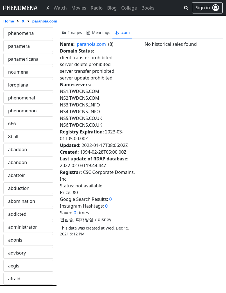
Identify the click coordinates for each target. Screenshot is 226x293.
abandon (17, 162)
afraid (14, 279)
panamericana (23, 59)
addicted (17, 214)
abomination (21, 201)
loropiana (18, 85)
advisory (17, 253)
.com (122, 32)
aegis (13, 266)
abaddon (17, 149)
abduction (19, 188)
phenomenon (22, 111)
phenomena (21, 33)
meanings (98, 32)
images (72, 32)
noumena (18, 72)
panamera (19, 46)
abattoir (16, 175)
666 (12, 124)
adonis (15, 240)
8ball (13, 136)
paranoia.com (91, 44)
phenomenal (21, 98)
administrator (22, 227)
